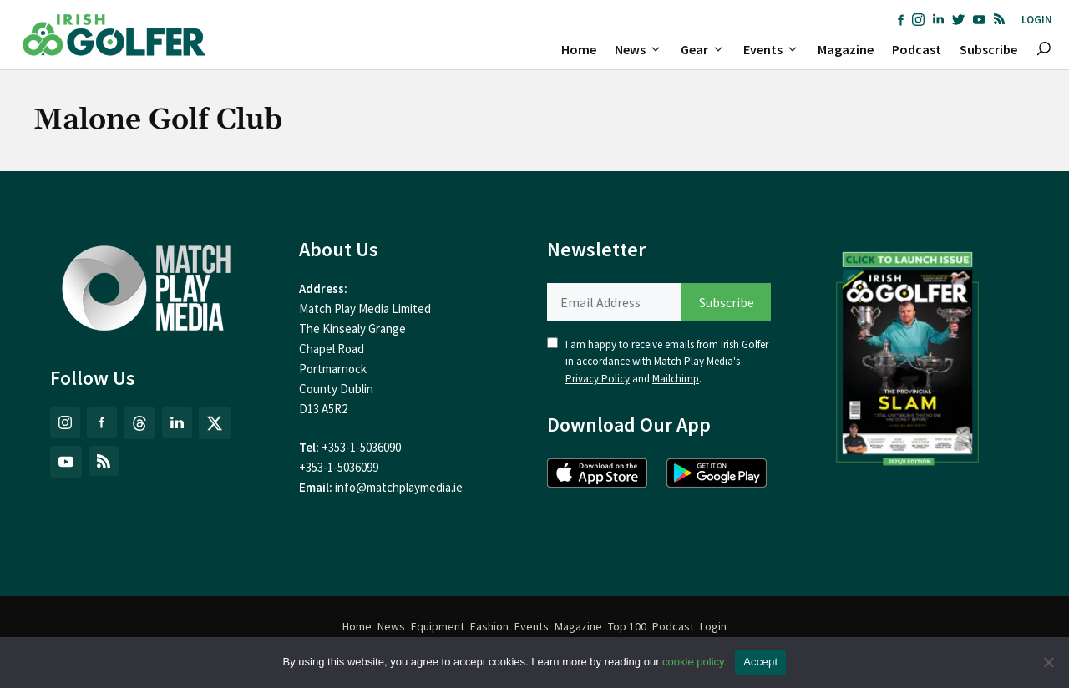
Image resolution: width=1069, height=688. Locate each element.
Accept (760, 661)
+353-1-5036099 (338, 467)
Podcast (916, 49)
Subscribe (988, 49)
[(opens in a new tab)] (908, 355)
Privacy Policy (597, 379)
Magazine (846, 49)
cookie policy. (694, 661)
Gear (707, 49)
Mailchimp (675, 379)
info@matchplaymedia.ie (399, 487)
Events (775, 49)
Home (578, 49)
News (643, 49)
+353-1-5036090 (361, 447)
